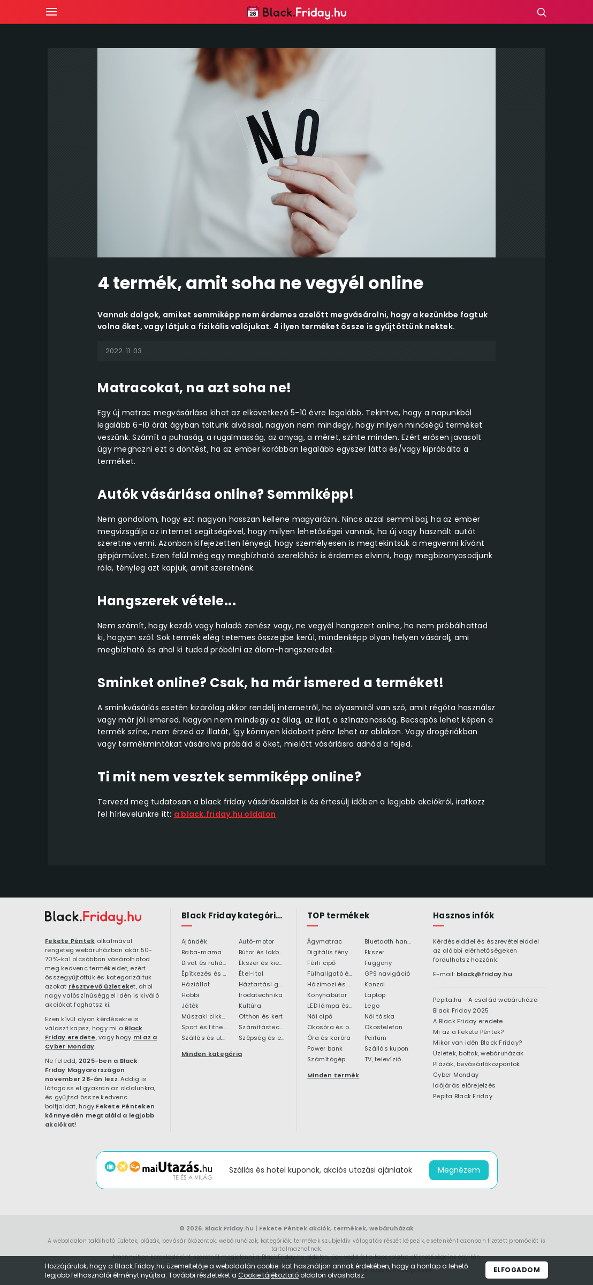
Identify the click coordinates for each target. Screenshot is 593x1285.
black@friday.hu (484, 974)
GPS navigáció (387, 974)
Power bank (325, 1049)
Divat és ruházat (204, 963)
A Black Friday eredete (468, 1021)
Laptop (375, 995)
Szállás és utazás (204, 1038)
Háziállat (195, 985)
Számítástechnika (262, 1027)
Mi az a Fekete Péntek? (468, 1032)
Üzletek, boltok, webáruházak (478, 1054)
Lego (371, 1006)
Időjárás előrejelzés (464, 1086)
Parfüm (375, 1038)
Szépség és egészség (262, 1038)
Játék (190, 1006)
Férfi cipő (321, 963)
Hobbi (190, 995)
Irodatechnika (261, 995)
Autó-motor (257, 942)
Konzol (374, 985)
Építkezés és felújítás (204, 974)
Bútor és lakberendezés (262, 952)
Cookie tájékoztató (268, 1275)
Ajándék (194, 942)
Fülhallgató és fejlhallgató (330, 974)
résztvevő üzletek (99, 986)
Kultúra (250, 1006)
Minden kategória (211, 1054)
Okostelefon (383, 1027)
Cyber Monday (455, 1075)
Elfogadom (517, 1269)
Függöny (378, 963)
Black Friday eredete (94, 1032)
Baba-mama (201, 952)
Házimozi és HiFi (330, 985)
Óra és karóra (329, 1038)
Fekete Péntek (70, 941)
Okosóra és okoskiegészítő (330, 1027)
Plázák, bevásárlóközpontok (476, 1064)
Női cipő (319, 1017)
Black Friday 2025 (461, 1011)
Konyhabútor (327, 995)
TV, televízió (382, 1059)
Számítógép (326, 1059)
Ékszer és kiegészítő (262, 963)
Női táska (379, 1017)
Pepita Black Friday (462, 1096)
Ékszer (374, 952)
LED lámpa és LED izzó (330, 1006)
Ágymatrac (324, 942)
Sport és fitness (204, 1027)
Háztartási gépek (262, 985)
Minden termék (333, 1075)
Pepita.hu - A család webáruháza (485, 1000)
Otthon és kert (261, 1017)
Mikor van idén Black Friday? (477, 1043)
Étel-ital (251, 974)
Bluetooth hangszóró (387, 942)
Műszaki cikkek (204, 1017)
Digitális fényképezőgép (330, 952)
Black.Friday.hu (229, 1228)
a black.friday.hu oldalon (225, 814)
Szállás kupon (386, 1049)
